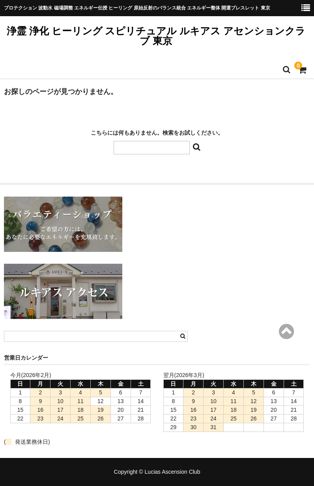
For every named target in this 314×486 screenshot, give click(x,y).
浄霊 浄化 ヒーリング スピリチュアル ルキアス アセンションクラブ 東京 (156, 35)
